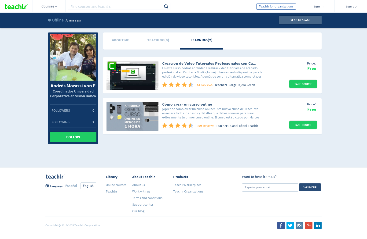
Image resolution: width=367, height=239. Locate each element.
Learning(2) (202, 40)
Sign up (350, 6)
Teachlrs (111, 191)
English (88, 185)
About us (138, 185)
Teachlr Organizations (188, 191)
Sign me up (310, 187)
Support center (142, 204)
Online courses (116, 185)
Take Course (303, 84)
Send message (300, 20)
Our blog (138, 211)
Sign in (318, 6)
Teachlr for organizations (276, 6)
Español (71, 185)
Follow (73, 137)
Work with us (141, 191)
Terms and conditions (147, 198)
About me (120, 40)
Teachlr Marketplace (187, 185)
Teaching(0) (158, 40)
